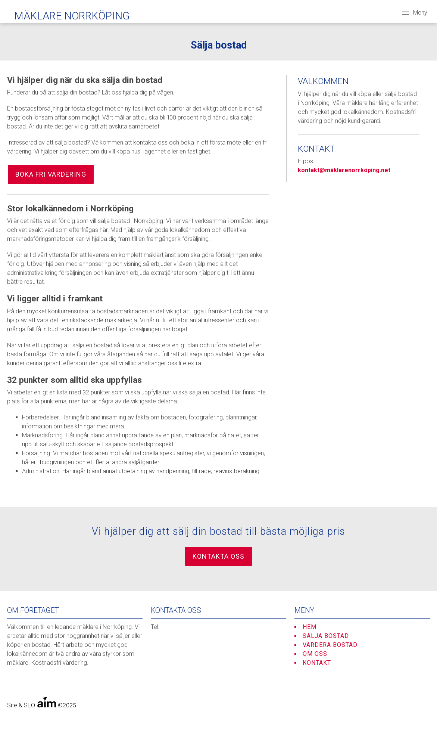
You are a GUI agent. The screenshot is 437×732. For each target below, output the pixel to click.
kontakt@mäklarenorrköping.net (344, 170)
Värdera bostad (330, 644)
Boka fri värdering (50, 174)
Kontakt (317, 662)
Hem (309, 626)
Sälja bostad (326, 635)
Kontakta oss (218, 556)
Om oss (315, 653)
